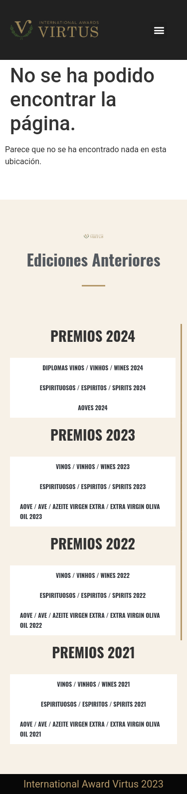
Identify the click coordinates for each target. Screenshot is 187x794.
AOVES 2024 (92, 407)
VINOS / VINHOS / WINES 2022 (93, 575)
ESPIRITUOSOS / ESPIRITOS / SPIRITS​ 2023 (93, 486)
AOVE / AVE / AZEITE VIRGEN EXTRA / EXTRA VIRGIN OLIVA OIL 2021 (90, 729)
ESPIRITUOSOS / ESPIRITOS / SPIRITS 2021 (93, 704)
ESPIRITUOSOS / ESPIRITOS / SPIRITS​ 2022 (93, 595)
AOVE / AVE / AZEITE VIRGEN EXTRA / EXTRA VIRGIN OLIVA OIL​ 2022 (90, 620)
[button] (159, 30)
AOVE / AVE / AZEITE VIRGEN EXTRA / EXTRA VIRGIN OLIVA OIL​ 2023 (90, 511)
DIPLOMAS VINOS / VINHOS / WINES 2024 (92, 367)
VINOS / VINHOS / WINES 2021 (93, 684)
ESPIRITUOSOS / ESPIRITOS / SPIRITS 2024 (93, 387)
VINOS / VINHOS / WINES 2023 (93, 466)
